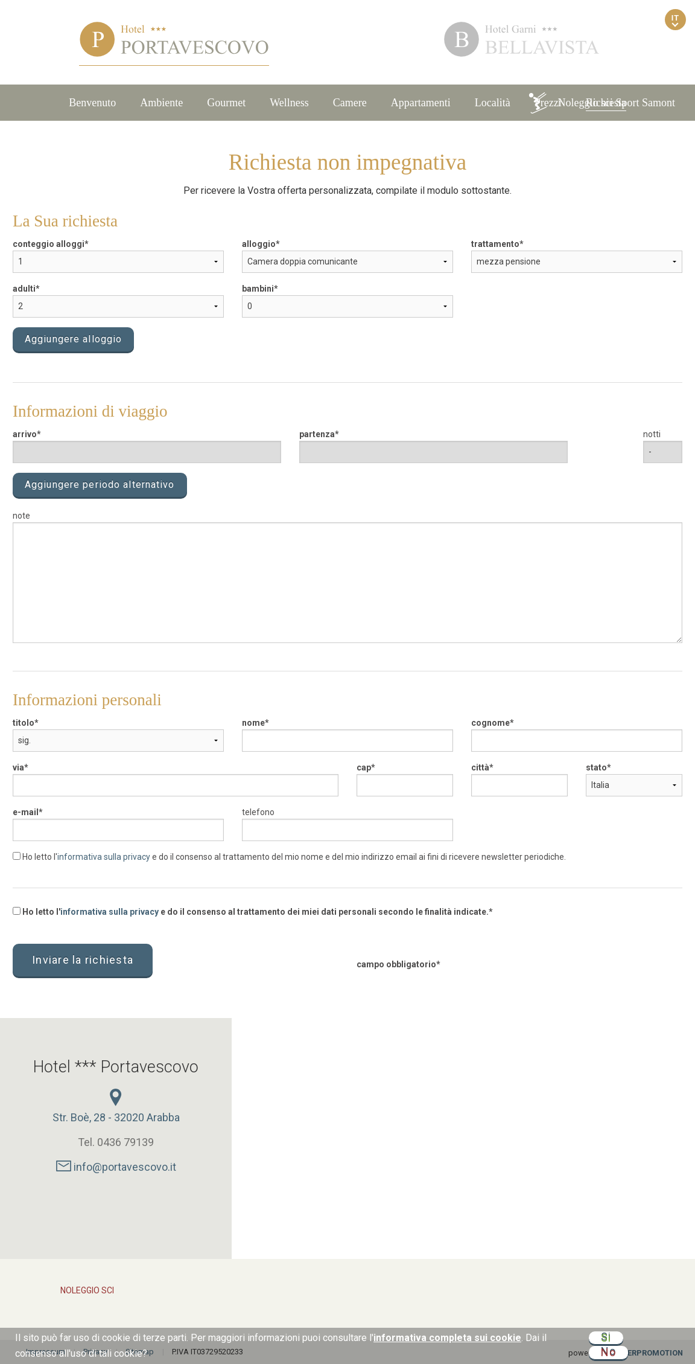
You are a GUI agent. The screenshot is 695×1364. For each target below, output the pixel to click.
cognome (490, 723)
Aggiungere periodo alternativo (100, 484)
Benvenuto (92, 103)
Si (606, 1337)
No (609, 1352)
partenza (317, 434)
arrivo (25, 434)
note (21, 515)
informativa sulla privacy (103, 857)
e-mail (26, 812)
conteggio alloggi (48, 244)
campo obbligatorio (396, 964)
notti (652, 434)
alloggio (259, 244)
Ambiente (161, 103)
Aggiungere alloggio (73, 339)
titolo (23, 723)
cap (364, 767)
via (18, 767)
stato (596, 767)
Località (492, 103)
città (480, 767)
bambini (258, 288)
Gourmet (226, 103)
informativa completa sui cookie (447, 1337)
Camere (350, 103)
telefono (258, 812)
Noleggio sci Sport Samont (601, 103)
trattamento (495, 244)
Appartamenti (421, 103)
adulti (24, 288)
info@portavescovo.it (116, 1167)
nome (253, 723)
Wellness (289, 103)
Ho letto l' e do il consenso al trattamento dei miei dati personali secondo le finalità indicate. (251, 912)
